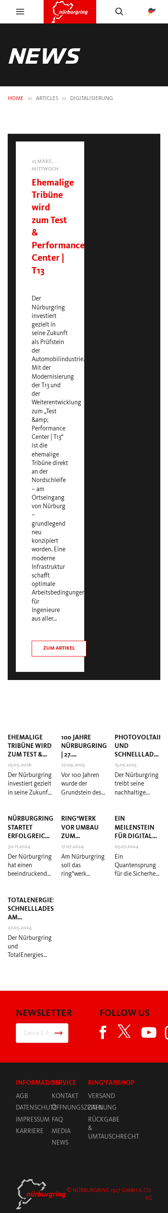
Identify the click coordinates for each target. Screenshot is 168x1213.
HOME (16, 98)
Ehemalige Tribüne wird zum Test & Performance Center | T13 (30, 754)
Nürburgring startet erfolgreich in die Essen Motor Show (30, 836)
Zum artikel (59, 648)
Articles (47, 98)
